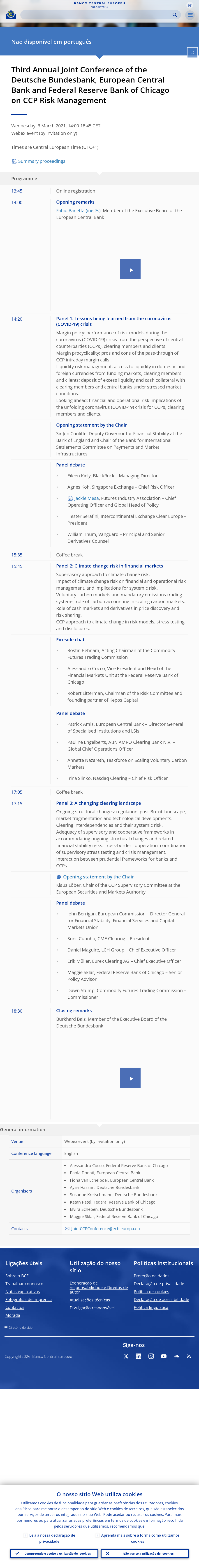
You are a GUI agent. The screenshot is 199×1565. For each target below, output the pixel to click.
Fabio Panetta (70, 210)
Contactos (14, 1307)
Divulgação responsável (92, 1307)
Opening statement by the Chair (98, 877)
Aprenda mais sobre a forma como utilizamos (140, 1536)
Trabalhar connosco (24, 1283)
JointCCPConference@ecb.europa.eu (105, 1228)
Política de (151, 1291)
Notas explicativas (22, 1291)
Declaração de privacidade (159, 1283)
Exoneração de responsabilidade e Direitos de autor (99, 1287)
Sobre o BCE (17, 1275)
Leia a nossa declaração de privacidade (52, 1536)
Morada (12, 1315)
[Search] (97, 15)
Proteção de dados (151, 1275)
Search (174, 15)
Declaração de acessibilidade (161, 1299)
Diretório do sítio (20, 1327)
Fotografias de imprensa (28, 1299)
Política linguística (151, 1307)
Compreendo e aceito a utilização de (58, 1553)
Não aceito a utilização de (148, 1553)
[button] (189, 5)
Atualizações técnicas (90, 1300)
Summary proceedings (41, 161)
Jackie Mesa (86, 498)
